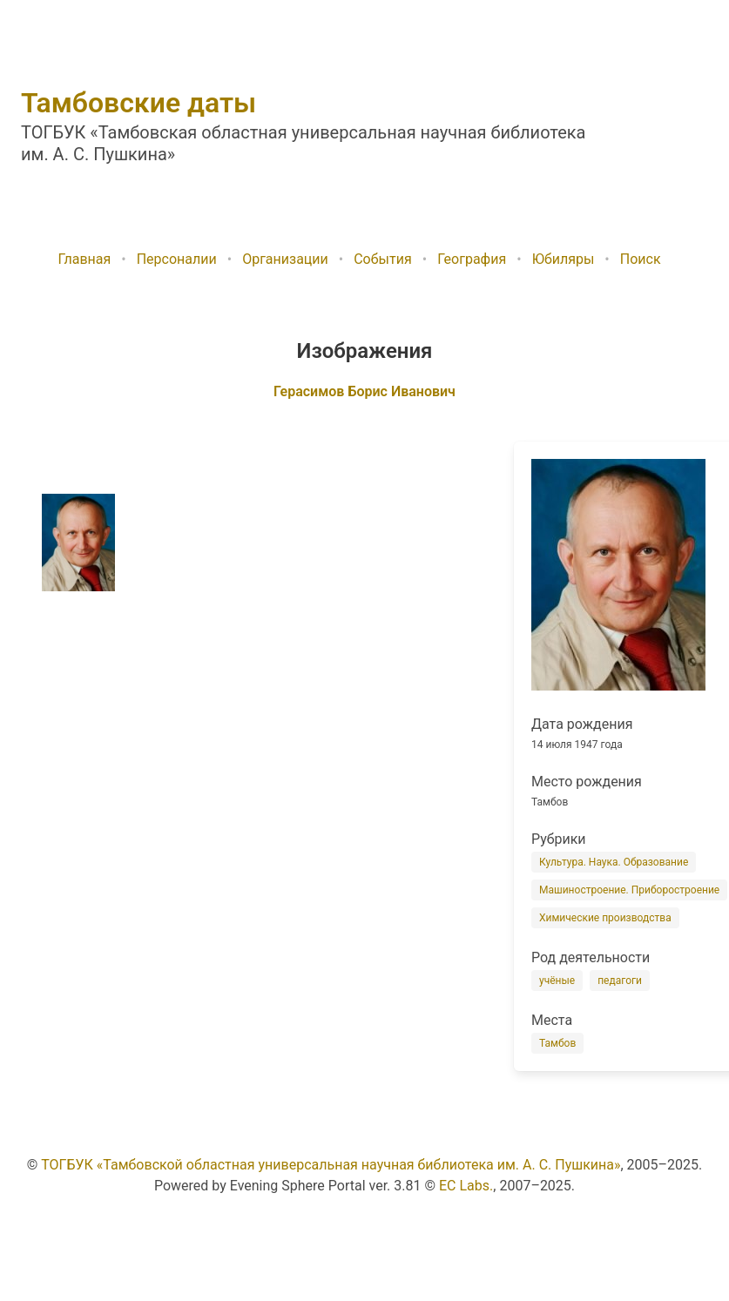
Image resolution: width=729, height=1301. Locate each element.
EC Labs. (466, 1185)
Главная (84, 259)
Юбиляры (563, 259)
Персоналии (177, 259)
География (471, 259)
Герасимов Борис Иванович (364, 391)
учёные (557, 980)
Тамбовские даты (138, 102)
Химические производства (605, 918)
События (383, 259)
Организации (285, 259)
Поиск (640, 259)
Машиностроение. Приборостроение (629, 890)
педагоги (619, 980)
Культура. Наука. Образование (613, 862)
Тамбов (557, 1043)
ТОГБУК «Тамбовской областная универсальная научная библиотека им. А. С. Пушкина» (330, 1164)
